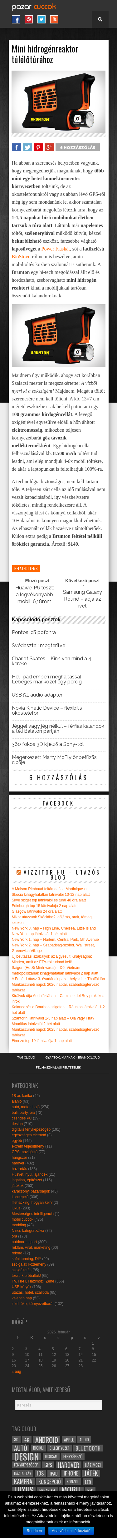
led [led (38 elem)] (88, 1481)
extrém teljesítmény (28, 1146)
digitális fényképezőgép (31, 1129)
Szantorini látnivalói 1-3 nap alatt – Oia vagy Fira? (53, 1018)
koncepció (20, 1197)
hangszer (19, 1157)
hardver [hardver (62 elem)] (68, 1464)
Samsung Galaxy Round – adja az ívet (82, 599)
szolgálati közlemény (29, 1264)
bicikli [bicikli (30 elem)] (38, 1448)
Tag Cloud (26, 1057)
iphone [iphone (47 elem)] (71, 1473)
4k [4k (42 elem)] (26, 1439)
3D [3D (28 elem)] (16, 1439)
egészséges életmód (29, 1135)
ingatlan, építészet (27, 1180)
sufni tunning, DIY (26, 1259)
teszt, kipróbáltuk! (26, 1275)
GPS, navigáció (25, 1152)
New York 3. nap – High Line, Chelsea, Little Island (54, 928)
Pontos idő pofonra (34, 632)
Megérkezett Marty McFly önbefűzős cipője (54, 760)
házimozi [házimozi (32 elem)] (93, 1465)
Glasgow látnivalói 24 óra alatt (37, 911)
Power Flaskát (55, 248)
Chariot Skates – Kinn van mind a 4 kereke (51, 661)
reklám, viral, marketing (31, 1247)
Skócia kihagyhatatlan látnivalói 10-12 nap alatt (51, 894)
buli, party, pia (23, 1112)
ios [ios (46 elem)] (40, 1473)
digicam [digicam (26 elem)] (51, 1456)
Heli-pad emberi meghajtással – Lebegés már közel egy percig (48, 679)
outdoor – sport (24, 1242)
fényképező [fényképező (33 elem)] (72, 1456)
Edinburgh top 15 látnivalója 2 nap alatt (44, 906)
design (17, 1124)
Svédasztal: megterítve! (39, 645)
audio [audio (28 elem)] (84, 1439)
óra (14, 1236)
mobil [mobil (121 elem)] (71, 1490)
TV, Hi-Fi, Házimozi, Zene (33, 1281)
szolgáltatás (22, 1270)
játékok (18, 1185)
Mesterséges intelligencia (33, 1214)
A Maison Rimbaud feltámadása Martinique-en (50, 889)
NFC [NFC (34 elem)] (90, 1490)
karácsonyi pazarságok (31, 1191)
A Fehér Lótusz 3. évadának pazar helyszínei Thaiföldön (58, 979)
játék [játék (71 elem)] (91, 1473)
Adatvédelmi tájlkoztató (71, 1531)
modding (19, 1225)
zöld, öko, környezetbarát (33, 1304)
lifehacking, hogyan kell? (32, 1202)
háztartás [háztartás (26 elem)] (22, 1473)
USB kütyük (22, 1287)
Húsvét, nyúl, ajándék (30, 1174)
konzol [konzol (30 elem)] (73, 1482)
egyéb (17, 1141)
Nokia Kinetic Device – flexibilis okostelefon (47, 711)
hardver (18, 1163)
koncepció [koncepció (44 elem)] (49, 1481)
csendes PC (22, 1118)
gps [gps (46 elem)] (48, 1464)
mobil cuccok (22, 1219)
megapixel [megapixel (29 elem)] (47, 1490)
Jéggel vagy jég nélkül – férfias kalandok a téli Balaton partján (58, 729)
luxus (16, 1208)
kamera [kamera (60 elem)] (23, 1481)
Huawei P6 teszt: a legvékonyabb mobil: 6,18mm (34, 594)
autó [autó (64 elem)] (20, 1448)
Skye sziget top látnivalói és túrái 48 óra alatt (49, 900)
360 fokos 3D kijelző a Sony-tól (48, 744)
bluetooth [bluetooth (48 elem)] (88, 1448)
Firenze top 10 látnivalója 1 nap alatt (42, 1041)
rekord (17, 1253)
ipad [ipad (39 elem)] (54, 1473)
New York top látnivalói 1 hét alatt (39, 934)
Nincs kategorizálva (28, 1230)
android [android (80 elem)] (46, 1439)
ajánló (17, 1101)
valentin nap (22, 1298)
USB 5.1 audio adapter (37, 694)
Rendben (34, 1531)
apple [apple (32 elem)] (69, 1439)
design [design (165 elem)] (26, 1456)
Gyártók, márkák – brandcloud (72, 1057)
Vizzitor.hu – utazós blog (62, 875)
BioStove (21, 256)
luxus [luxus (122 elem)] (23, 1490)
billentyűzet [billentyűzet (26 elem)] (60, 1448)
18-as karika (22, 1096)
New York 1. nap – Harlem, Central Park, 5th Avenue (55, 939)
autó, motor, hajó (26, 1107)
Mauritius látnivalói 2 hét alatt (36, 1024)
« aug (16, 1371)
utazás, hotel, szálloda (30, 1292)
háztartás (19, 1169)
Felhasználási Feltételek (58, 1067)
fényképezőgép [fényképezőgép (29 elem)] (26, 1465)
